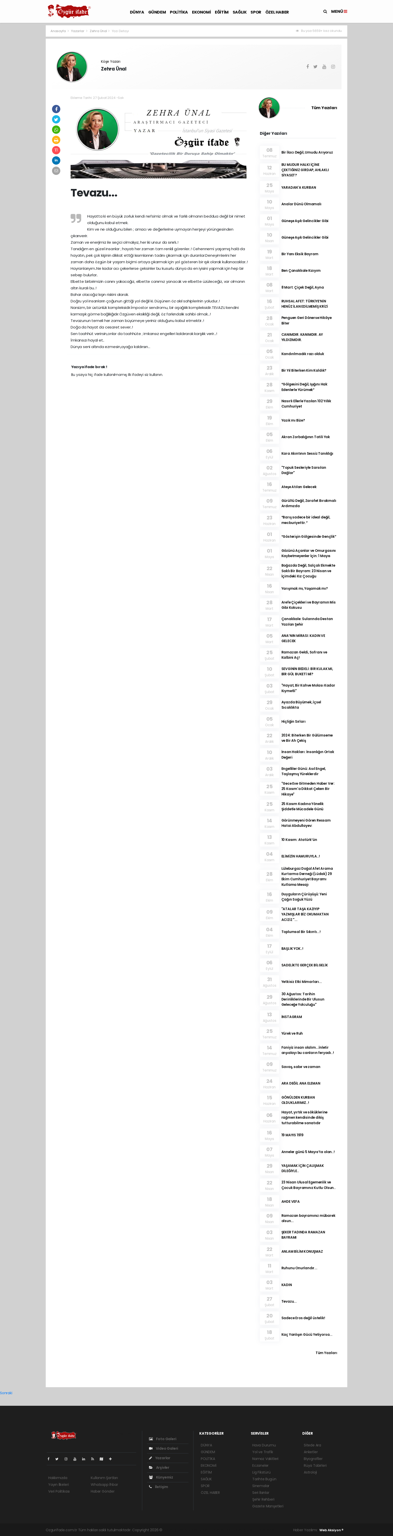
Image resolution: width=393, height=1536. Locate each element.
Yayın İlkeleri (58, 1484)
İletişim (158, 1486)
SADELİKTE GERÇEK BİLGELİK (304, 965)
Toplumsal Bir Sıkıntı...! (301, 931)
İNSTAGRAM (291, 1017)
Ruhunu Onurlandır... (299, 1268)
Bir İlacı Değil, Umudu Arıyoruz (307, 152)
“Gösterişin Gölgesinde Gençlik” (308, 536)
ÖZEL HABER (277, 12)
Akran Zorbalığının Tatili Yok (305, 437)
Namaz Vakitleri (265, 1458)
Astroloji (310, 1472)
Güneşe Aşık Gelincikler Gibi (305, 221)
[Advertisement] (23, 100)
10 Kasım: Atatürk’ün (299, 839)
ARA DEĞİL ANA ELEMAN (300, 1083)
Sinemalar (260, 1485)
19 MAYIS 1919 (292, 1135)
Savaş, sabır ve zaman (300, 1066)
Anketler (311, 1451)
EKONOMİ (201, 12)
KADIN (286, 1285)
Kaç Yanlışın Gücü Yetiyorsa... (306, 1334)
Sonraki (6, 1392)
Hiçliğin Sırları (293, 721)
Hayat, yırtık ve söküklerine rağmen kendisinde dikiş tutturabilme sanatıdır (304, 1117)
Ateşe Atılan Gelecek (299, 487)
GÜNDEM (157, 12)
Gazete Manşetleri (267, 1506)
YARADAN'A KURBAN (298, 187)
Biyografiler (313, 1458)
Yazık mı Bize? (293, 420)
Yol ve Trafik (262, 1451)
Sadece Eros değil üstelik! (303, 1318)
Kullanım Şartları (104, 1477)
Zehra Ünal (98, 31)
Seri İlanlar (260, 1492)
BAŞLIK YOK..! (292, 948)
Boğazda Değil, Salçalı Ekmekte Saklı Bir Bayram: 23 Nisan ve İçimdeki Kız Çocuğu (308, 571)
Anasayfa (58, 31)
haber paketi (198, 1529)
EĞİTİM (222, 12)
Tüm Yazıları (324, 107)
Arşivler (159, 1467)
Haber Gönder (103, 1491)
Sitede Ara (312, 1445)
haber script (266, 1529)
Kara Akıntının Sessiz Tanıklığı (307, 453)
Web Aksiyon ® (331, 1530)
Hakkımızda (57, 1477)
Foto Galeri (162, 1438)
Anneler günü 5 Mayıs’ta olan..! (308, 1152)
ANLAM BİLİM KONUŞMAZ (302, 1251)
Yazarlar (78, 31)
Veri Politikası (59, 1491)
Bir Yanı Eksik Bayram (299, 254)
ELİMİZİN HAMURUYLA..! (300, 856)
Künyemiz (161, 1477)
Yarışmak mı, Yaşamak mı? (304, 588)
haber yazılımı (175, 1529)
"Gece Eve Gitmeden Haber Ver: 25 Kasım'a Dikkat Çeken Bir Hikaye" (308, 789)
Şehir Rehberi (263, 1499)
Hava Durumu (264, 1445)
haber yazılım (243, 1529)
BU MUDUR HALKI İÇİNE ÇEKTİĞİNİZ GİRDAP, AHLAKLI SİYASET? (305, 170)
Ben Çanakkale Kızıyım (301, 270)
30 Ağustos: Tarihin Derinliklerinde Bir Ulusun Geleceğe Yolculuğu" (302, 999)
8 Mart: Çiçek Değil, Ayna (302, 287)
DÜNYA (137, 12)
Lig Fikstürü (261, 1472)
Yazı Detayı (120, 31)
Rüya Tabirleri (315, 1465)
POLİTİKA (179, 12)
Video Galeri (163, 1448)
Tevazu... (289, 1301)
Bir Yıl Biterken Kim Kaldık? (304, 370)
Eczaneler (260, 1465)
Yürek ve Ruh (292, 1033)
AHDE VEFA (290, 1201)
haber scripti (221, 1529)
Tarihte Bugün (264, 1479)
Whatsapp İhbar (104, 1484)
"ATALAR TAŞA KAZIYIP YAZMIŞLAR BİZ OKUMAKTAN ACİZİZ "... (305, 914)
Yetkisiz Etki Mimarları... (301, 981)
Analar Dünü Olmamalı (301, 204)
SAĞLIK (240, 12)
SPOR (256, 12)
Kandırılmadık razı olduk (302, 354)
